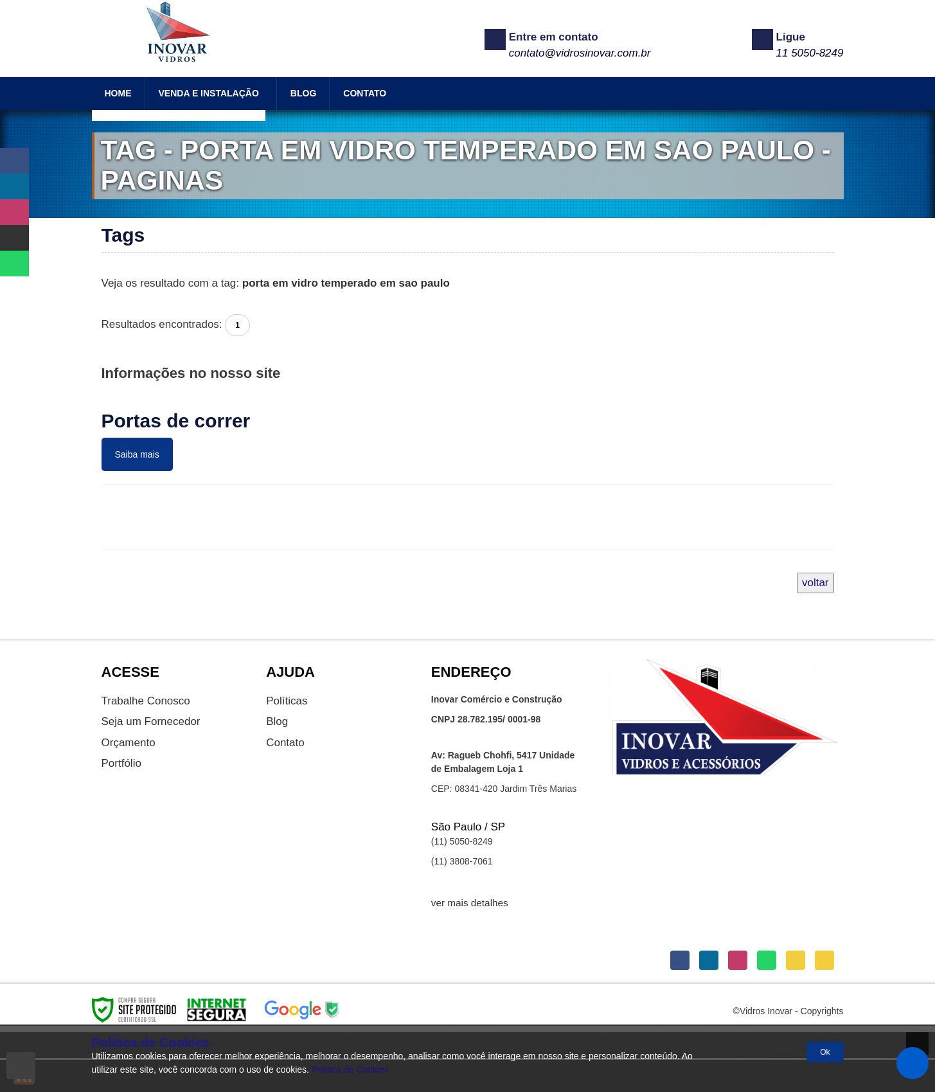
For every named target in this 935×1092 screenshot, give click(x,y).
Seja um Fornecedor (151, 721)
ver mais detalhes (469, 902)
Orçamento (129, 743)
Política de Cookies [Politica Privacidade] (350, 1069)
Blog (277, 721)
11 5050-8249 (810, 53)
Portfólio (121, 763)
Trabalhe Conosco (146, 701)
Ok (825, 1052)
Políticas (286, 701)
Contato (285, 743)
